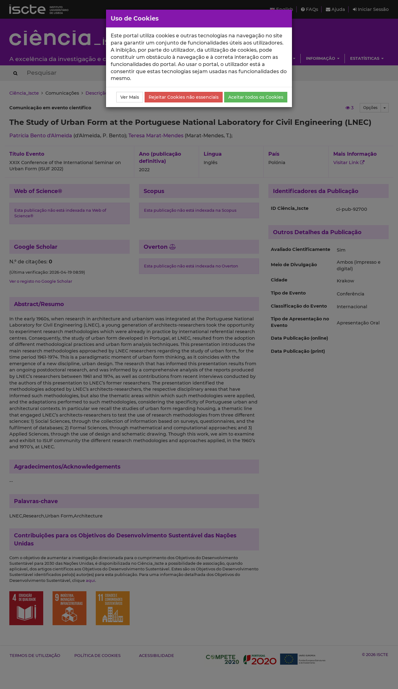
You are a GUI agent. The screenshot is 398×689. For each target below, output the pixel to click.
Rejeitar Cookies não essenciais (184, 97)
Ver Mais (129, 97)
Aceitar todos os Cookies (255, 97)
